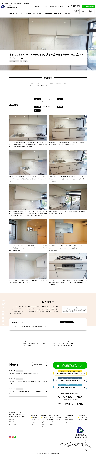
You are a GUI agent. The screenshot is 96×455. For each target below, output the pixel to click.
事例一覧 (58, 419)
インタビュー (59, 417)
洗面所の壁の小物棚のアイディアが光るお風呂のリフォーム (34, 343)
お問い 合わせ (90, 11)
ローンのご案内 (83, 417)
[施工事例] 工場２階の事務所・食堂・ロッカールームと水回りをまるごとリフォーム (28, 392)
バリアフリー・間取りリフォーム (47, 425)
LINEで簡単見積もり (89, 6)
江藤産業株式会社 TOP (15, 412)
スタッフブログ (36, 424)
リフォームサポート (47, 13)
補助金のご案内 (83, 419)
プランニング (68, 417)
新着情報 (37, 6)
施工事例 (39, 13)
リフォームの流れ (69, 419)
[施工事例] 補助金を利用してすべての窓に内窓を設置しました (24, 373)
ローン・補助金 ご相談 (75, 11)
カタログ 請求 (83, 11)
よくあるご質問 (66, 13)
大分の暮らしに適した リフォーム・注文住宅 (47, 418)
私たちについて (20, 13)
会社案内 (45, 6)
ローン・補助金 (57, 13)
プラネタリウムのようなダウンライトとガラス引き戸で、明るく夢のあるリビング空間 (62, 343)
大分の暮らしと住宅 (30, 13)
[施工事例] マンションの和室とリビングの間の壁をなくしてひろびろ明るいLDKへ (28, 382)
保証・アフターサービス (71, 422)
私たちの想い (35, 417)
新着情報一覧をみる (38, 364)
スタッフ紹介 (66, 322)
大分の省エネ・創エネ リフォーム (47, 421)
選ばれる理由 (35, 419)
